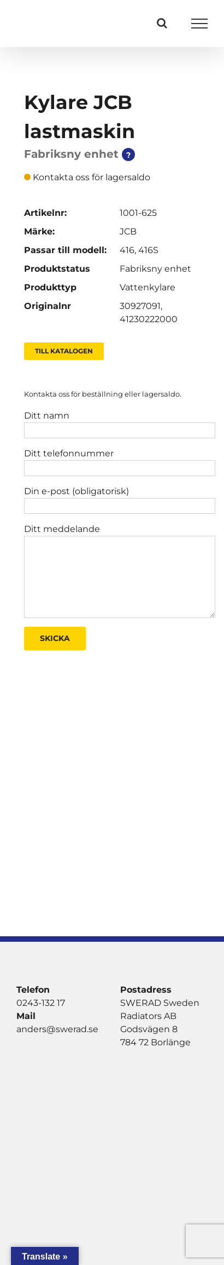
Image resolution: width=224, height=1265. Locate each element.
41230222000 (149, 319)
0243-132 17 (40, 1003)
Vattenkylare (147, 287)
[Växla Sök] (162, 23)
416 (127, 250)
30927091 (140, 306)
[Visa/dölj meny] (199, 23)
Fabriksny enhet (155, 269)
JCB (128, 231)
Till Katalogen (64, 351)
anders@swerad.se (57, 1029)
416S (148, 250)
